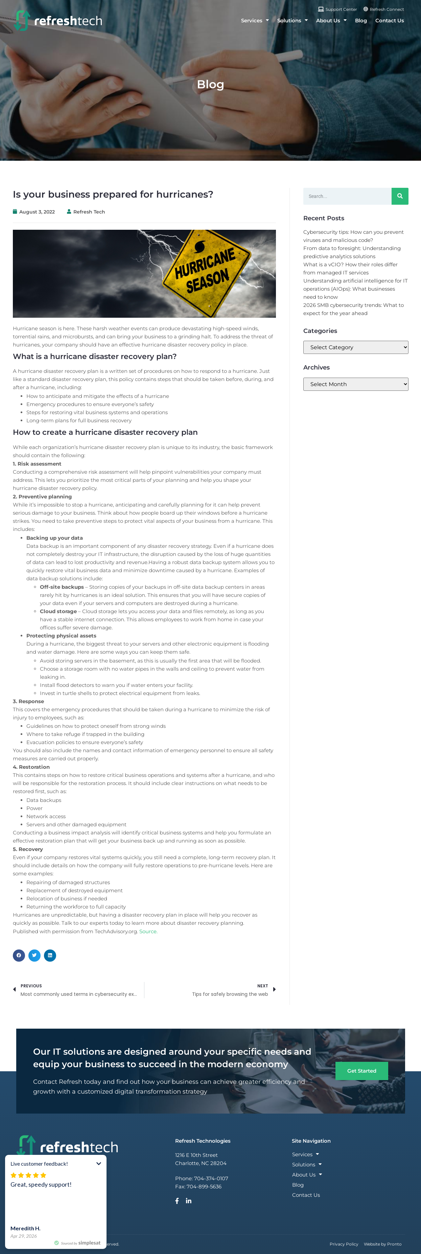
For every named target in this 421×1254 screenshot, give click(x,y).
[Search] (400, 196)
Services (255, 20)
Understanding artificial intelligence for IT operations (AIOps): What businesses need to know (355, 288)
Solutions (292, 20)
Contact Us (389, 20)
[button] (19, 955)
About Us (331, 20)
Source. (148, 931)
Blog (361, 20)
